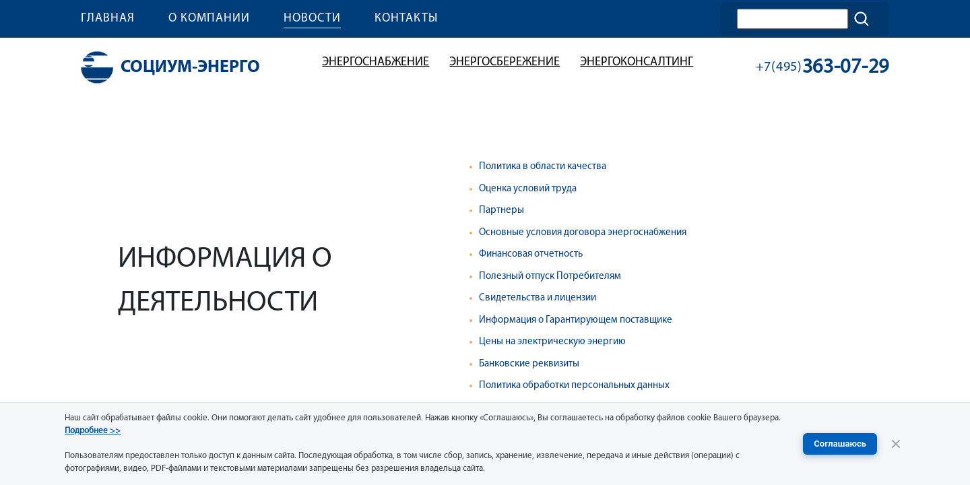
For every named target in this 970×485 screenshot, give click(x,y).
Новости (312, 18)
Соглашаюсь (840, 444)
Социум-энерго (170, 67)
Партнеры (501, 210)
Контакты (406, 18)
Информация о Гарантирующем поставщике (575, 320)
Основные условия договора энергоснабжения (582, 233)
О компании (209, 18)
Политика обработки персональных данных (574, 386)
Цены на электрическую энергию (552, 342)
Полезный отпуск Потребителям (550, 276)
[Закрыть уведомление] (895, 443)
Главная (108, 18)
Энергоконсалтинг (636, 62)
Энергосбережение (504, 62)
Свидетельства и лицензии (537, 298)
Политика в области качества (542, 167)
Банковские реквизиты (529, 364)
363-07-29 (822, 67)
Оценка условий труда (528, 189)
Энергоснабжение (375, 62)
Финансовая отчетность (531, 254)
